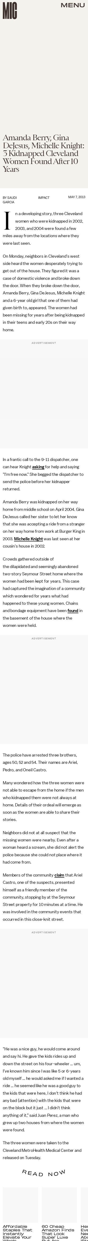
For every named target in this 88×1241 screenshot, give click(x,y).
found (73, 610)
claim (59, 875)
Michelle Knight (28, 539)
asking (38, 467)
